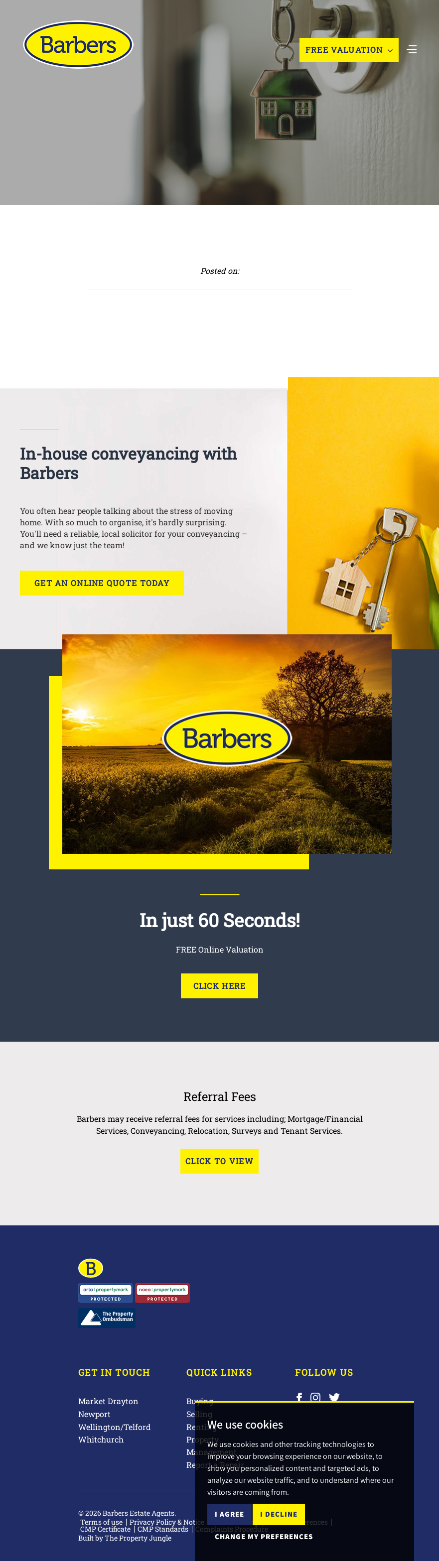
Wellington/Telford (114, 1427)
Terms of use (101, 1522)
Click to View (219, 1161)
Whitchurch (101, 1439)
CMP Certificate (105, 1529)
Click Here (219, 985)
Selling (199, 1414)
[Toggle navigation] (412, 48)
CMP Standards (163, 1529)
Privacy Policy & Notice (167, 1522)
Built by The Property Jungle (124, 1538)
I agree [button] (229, 1534)
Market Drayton (108, 1401)
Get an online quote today (101, 583)
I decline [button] (278, 1534)
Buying (199, 1401)
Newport (94, 1414)
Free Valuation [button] (349, 49)
